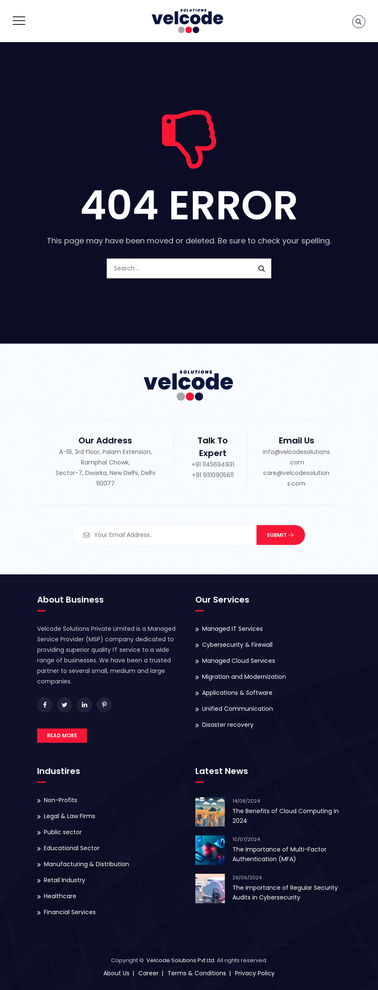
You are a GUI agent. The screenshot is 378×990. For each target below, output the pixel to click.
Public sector (63, 832)
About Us (116, 973)
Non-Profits (60, 800)
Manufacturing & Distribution (86, 864)
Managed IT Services (232, 628)
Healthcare (60, 896)
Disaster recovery (228, 724)
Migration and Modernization (244, 676)
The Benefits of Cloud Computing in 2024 (285, 816)
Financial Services (70, 912)
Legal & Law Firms (69, 816)
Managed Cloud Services (238, 660)
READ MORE (62, 735)
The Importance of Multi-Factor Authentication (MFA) (279, 854)
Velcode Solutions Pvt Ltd (180, 960)
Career (148, 973)
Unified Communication (237, 708)
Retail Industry (64, 880)
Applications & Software (237, 692)
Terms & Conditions (196, 973)
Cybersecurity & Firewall (237, 644)
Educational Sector (72, 848)
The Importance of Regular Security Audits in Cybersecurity (285, 892)
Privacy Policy (255, 973)
